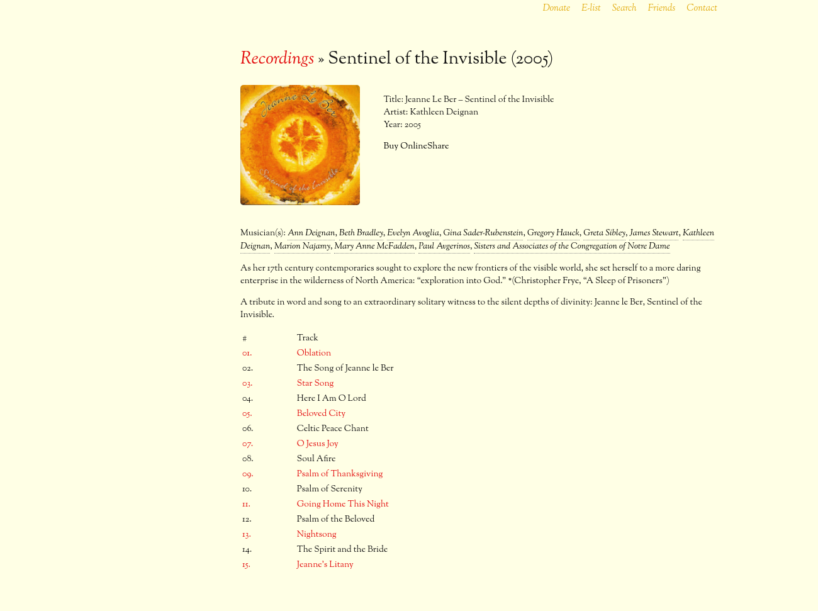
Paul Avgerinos (444, 246)
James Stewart (653, 233)
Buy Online (405, 146)
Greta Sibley (604, 233)
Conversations (157, 313)
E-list (591, 8)
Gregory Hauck (553, 233)
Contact (701, 8)
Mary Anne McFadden (374, 246)
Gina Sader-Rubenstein (483, 233)
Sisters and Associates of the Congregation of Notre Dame (572, 246)
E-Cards (158, 271)
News (158, 126)
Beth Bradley (361, 233)
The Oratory (158, 209)
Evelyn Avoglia (413, 233)
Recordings (157, 230)
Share (438, 146)
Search (624, 8)
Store (157, 292)
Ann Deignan (311, 233)
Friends (661, 8)
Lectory (158, 188)
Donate (556, 8)
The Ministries (158, 167)
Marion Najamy (302, 246)
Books (158, 250)
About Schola (158, 147)
